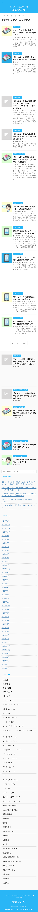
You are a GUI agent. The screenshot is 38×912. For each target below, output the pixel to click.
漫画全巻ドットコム (19, 175)
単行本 (22, 174)
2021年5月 (5, 624)
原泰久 (17, 43)
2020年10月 (6, 650)
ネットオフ (21, 170)
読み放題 (15, 220)
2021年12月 (6, 602)
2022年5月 (5, 583)
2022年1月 (5, 598)
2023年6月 (5, 547)
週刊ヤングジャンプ (24, 45)
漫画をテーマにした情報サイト (19, 906)
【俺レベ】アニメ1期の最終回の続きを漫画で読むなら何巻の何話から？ (24, 395)
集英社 (32, 45)
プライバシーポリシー (26, 895)
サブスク (30, 239)
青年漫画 (19, 123)
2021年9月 (5, 609)
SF (24, 211)
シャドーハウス (29, 213)
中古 (25, 41)
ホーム (7, 895)
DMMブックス (21, 166)
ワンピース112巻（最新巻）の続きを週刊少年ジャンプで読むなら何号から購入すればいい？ (24, 361)
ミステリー (28, 243)
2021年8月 (5, 613)
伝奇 (29, 41)
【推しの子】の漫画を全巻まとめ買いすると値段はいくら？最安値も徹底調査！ (24, 159)
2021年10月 (6, 606)
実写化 (22, 43)
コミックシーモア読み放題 (24, 114)
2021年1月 (5, 639)
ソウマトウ (21, 307)
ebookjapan (29, 166)
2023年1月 (5, 565)
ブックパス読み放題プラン (24, 217)
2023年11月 (6, 528)
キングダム (18, 39)
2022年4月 (5, 587)
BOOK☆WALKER (30, 111)
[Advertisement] (19, 86)
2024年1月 (5, 521)
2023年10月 (6, 532)
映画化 (33, 43)
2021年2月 (5, 635)
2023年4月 (5, 554)
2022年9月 (5, 572)
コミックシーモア (24, 303)
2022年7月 (5, 576)
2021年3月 (5, 631)
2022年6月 (5, 580)
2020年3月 (5, 664)
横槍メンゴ (27, 70)
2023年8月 (5, 539)
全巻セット (20, 70)
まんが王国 (29, 112)
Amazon (27, 164)
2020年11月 (6, 646)
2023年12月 (6, 525)
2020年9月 (5, 653)
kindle (15, 112)
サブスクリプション (22, 116)
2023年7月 (5, 543)
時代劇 (15, 45)
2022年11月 (6, 569)
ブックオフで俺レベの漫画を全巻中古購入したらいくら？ (19, 500)
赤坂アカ (19, 122)
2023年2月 (5, 561)
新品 (26, 174)
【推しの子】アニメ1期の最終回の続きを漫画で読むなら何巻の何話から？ (24, 136)
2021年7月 (5, 617)
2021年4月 (5, 628)
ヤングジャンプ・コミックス (23, 143)
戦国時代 (27, 43)
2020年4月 (5, 661)
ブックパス (22, 215)
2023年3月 (5, 558)
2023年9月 (5, 536)
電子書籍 (29, 177)
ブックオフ (25, 39)
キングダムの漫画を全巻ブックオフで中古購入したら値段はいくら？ (24, 32)
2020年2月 (5, 668)
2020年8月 (5, 657)
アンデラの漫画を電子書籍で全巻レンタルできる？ (19, 506)
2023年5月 (5, 550)
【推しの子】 (21, 112)
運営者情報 (19, 897)
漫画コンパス (19, 10)
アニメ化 (20, 66)
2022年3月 (5, 591)
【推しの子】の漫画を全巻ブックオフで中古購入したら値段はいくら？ (24, 59)
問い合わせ (15, 895)
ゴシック (21, 213)
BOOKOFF (27, 37)
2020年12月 (6, 642)
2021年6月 (5, 620)
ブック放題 (26, 118)
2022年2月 (5, 595)
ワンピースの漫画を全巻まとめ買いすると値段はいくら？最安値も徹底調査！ (24, 413)
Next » (24, 343)
